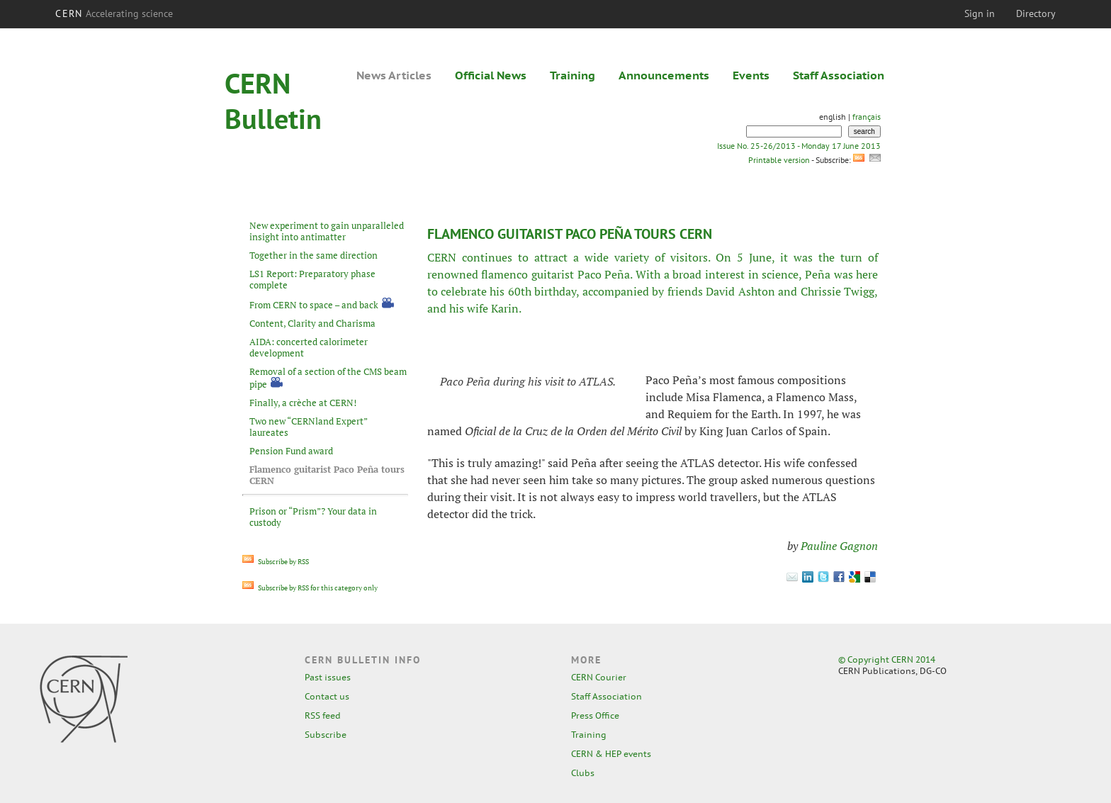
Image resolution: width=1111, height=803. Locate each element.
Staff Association (838, 75)
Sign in (979, 13)
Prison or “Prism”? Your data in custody (313, 517)
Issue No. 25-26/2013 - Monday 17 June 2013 (799, 145)
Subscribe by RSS (275, 561)
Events (751, 75)
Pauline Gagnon (839, 546)
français (866, 116)
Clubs (582, 773)
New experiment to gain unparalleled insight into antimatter (326, 231)
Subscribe (325, 734)
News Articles (394, 75)
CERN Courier (598, 677)
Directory (1036, 13)
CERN (114, 13)
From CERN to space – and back (313, 304)
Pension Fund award (291, 450)
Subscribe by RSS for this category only (310, 588)
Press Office (595, 715)
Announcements (664, 75)
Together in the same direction (313, 255)
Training (572, 75)
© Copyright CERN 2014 (886, 659)
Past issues (328, 677)
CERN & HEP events (611, 753)
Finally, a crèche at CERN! (302, 402)
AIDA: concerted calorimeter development (308, 347)
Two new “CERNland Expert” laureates (308, 427)
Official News (490, 75)
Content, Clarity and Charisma (312, 323)
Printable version (778, 160)
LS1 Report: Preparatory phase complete (312, 279)
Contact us (327, 696)
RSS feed (323, 715)
